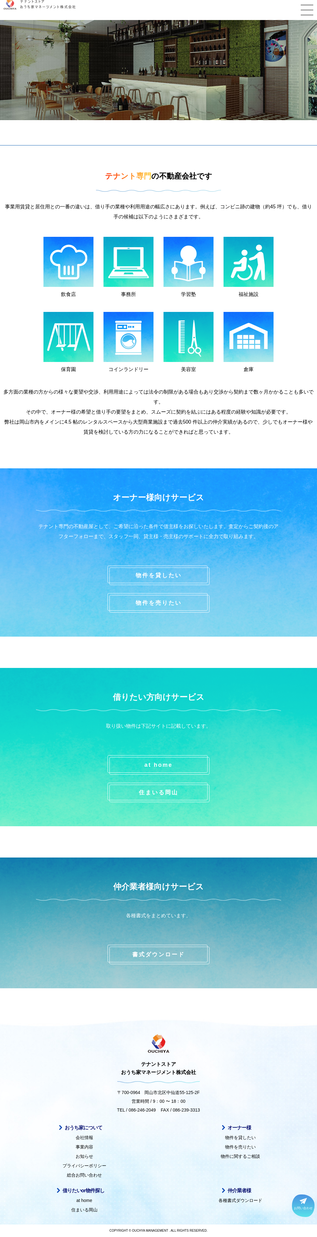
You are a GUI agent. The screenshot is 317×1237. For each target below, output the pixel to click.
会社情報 (84, 1137)
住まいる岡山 (158, 792)
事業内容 (84, 1146)
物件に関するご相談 (240, 1156)
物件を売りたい (159, 603)
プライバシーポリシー (84, 1165)
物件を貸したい (159, 575)
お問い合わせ (303, 1204)
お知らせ (84, 1156)
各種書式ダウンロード (240, 1200)
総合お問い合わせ (84, 1175)
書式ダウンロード (158, 954)
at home (158, 765)
